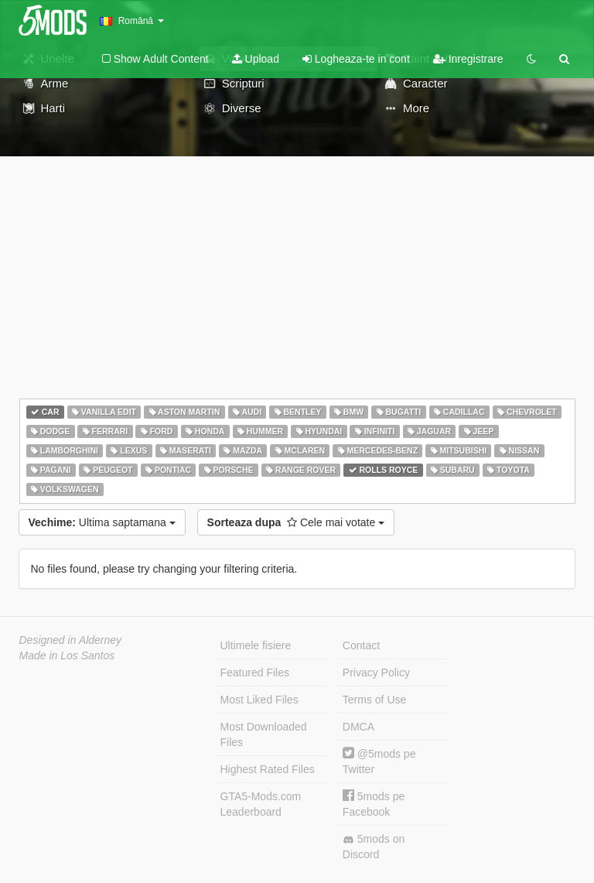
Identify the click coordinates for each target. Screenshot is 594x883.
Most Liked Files (259, 699)
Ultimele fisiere (256, 645)
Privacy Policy (376, 672)
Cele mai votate (296, 522)
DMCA (358, 726)
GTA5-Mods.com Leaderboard (261, 804)
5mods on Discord (374, 847)
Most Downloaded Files (263, 734)
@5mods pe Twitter (379, 761)
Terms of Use (374, 699)
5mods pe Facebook (374, 803)
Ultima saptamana (102, 522)
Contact (361, 645)
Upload (255, 59)
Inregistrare (468, 59)
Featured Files (254, 672)
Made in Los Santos (67, 655)
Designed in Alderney (70, 640)
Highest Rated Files (267, 769)
